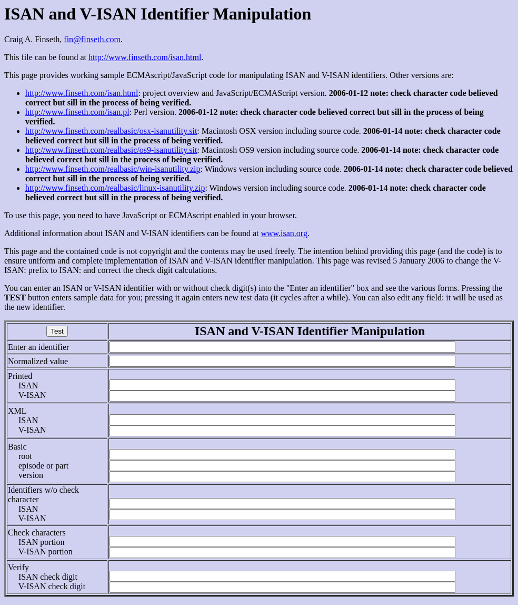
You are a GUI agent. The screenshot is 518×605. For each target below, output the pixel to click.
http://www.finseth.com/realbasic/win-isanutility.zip (113, 168)
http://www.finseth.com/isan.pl (77, 112)
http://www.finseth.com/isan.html (145, 57)
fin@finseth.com (92, 39)
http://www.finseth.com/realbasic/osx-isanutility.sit (111, 130)
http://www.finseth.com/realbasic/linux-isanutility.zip (115, 187)
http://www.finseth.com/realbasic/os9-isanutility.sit (111, 149)
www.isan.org (284, 233)
